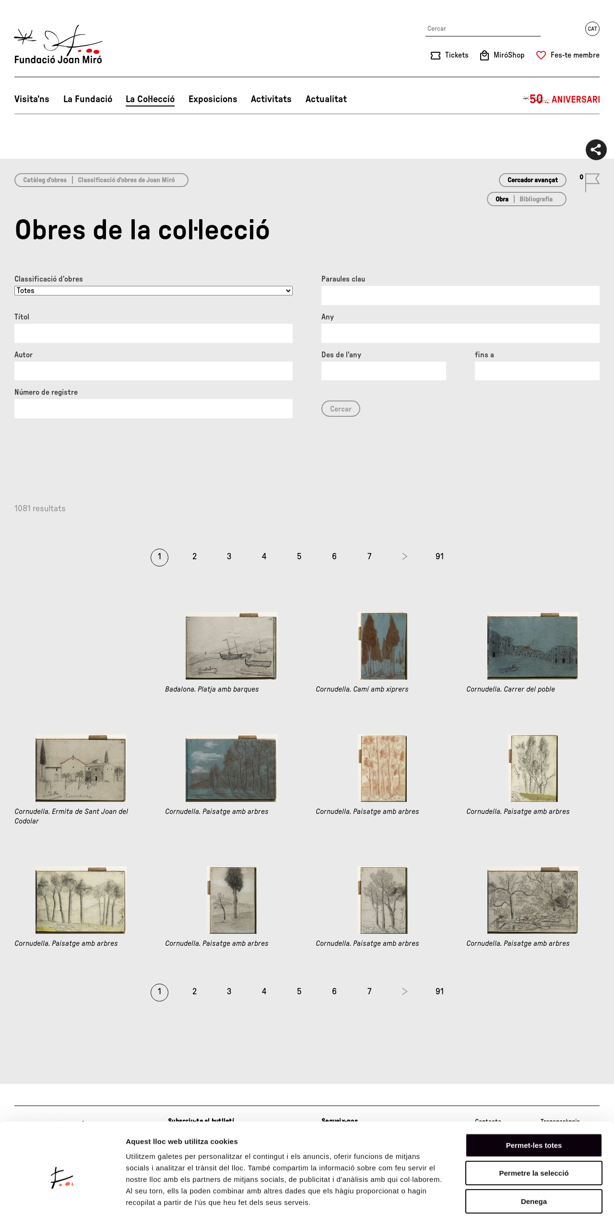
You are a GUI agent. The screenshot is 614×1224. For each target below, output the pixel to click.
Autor (23, 355)
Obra (502, 199)
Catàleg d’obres (45, 180)
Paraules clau (343, 279)
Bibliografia (536, 199)
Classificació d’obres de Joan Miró (126, 180)
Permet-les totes (534, 1107)
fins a (484, 355)
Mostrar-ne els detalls (552, 1205)
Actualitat (326, 99)
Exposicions (213, 99)
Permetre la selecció (533, 1135)
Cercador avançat (533, 180)
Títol (21, 317)
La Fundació (87, 99)
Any (327, 317)
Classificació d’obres (48, 279)
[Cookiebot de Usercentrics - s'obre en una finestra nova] (62, 1205)
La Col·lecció (150, 99)
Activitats (271, 99)
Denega (534, 1163)
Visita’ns (31, 99)
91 (440, 557)
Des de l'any (341, 355)
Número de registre (46, 392)
